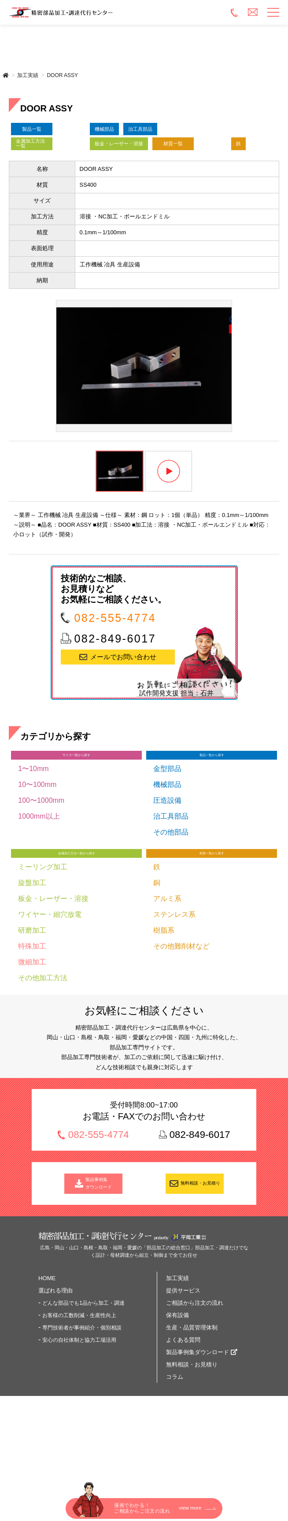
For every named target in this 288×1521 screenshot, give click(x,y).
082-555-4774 (115, 667)
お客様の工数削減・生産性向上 (79, 1387)
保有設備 (177, 1387)
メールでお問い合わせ (123, 706)
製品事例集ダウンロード (197, 1424)
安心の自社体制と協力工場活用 (79, 1412)
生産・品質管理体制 (192, 1399)
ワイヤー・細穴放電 (49, 977)
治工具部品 (183, 134)
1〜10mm (33, 825)
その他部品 (170, 888)
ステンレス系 (174, 977)
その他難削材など (181, 1009)
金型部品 (167, 825)
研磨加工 (32, 993)
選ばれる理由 (55, 1362)
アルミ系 (167, 961)
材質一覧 (50, 187)
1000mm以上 (38, 872)
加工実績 (27, 75)
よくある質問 (183, 1412)
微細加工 (32, 1025)
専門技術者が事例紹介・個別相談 (82, 1400)
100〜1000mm (41, 856)
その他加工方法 (42, 1041)
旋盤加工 (32, 945)
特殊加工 (32, 1009)
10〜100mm (37, 841)
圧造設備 (167, 856)
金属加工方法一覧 (48, 160)
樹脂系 (163, 993)
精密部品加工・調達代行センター (114, 12)
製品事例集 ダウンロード (99, 1250)
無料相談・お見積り (201, 1251)
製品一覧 (50, 134)
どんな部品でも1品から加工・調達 (83, 1375)
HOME (46, 1350)
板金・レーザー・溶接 (144, 160)
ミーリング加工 (42, 930)
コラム (174, 1449)
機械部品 (118, 134)
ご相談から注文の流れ (194, 1375)
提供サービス (183, 1362)
